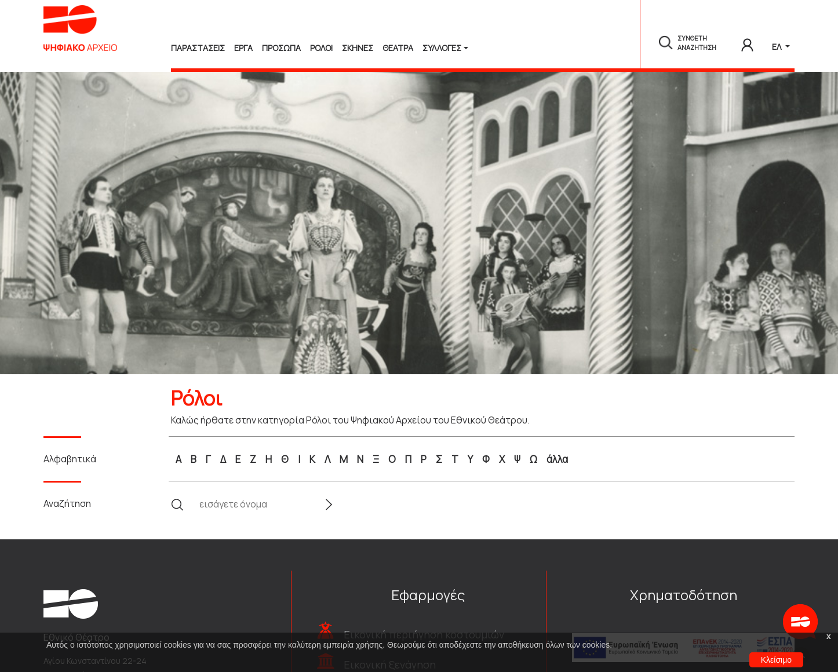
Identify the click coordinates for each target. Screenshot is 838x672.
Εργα (243, 47)
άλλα (557, 459)
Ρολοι (321, 47)
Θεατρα (397, 47)
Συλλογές (441, 47)
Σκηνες (357, 47)
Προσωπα (281, 47)
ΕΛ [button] (777, 46)
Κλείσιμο (776, 659)
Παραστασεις (198, 47)
